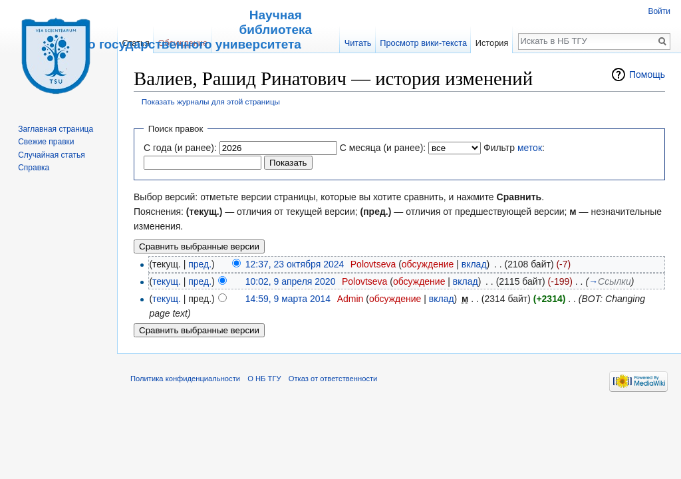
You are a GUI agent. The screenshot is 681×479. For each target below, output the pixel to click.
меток (529, 147)
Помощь (647, 74)
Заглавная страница (55, 129)
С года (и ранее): (180, 147)
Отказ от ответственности (333, 379)
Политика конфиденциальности (185, 379)
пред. (199, 264)
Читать (358, 43)
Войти (659, 11)
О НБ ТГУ (264, 379)
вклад (474, 264)
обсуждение (428, 264)
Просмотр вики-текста (423, 43)
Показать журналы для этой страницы (211, 101)
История (492, 43)
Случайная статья (51, 155)
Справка (33, 167)
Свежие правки (46, 141)
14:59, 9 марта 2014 (288, 298)
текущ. (166, 281)
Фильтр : (514, 147)
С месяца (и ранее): (383, 147)
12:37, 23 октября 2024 (294, 264)
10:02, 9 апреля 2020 (290, 281)
